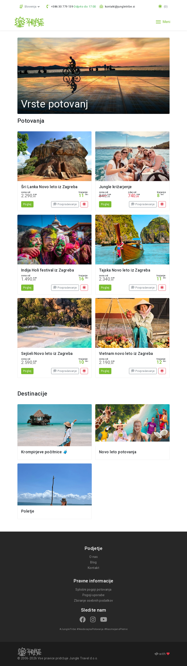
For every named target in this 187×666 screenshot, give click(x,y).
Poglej (27, 204)
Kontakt (93, 568)
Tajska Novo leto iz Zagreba (124, 270)
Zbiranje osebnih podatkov (93, 600)
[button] (30, 7)
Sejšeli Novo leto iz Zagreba (47, 353)
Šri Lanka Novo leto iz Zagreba (49, 187)
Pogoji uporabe (93, 595)
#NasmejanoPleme (115, 629)
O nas (93, 557)
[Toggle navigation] (163, 22)
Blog (93, 562)
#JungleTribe (68, 629)
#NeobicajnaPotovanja (90, 629)
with (162, 654)
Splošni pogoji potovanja (93, 589)
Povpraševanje (65, 204)
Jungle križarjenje (115, 187)
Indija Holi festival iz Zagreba (47, 270)
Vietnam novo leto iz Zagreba (126, 353)
